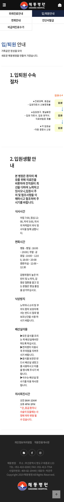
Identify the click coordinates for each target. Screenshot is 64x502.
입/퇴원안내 (48, 13)
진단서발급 (48, 20)
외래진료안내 (16, 13)
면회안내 (16, 20)
